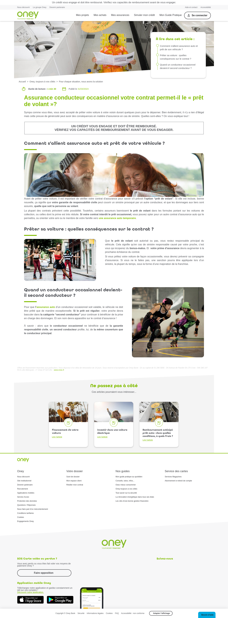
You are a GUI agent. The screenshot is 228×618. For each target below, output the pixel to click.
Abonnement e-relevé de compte (178, 481)
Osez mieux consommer (126, 485)
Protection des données (27, 501)
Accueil (22, 81)
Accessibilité (206, 7)
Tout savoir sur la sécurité (126, 493)
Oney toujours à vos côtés (126, 489)
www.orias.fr (59, 370)
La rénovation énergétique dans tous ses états (135, 497)
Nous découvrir (23, 7)
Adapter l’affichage (161, 613)
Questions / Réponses (26, 505)
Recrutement (22, 489)
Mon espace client (74, 481)
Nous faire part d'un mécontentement (32, 509)
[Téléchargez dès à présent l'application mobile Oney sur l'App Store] (30, 600)
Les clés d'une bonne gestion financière (132, 501)
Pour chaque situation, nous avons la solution (81, 81)
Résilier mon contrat (74, 485)
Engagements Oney (25, 521)
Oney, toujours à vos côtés (42, 81)
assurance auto (46, 307)
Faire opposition (43, 573)
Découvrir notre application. (30, 592)
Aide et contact (191, 7)
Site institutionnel (24, 481)
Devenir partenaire (57, 7)
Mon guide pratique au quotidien (129, 477)
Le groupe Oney (39, 7)
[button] (207, 615)
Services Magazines (173, 477)
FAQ (117, 613)
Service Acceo (23, 497)
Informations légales (95, 613)
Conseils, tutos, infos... (125, 481)
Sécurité (81, 613)
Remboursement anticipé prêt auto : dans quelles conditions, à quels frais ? (158, 434)
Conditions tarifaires (25, 513)
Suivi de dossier (73, 477)
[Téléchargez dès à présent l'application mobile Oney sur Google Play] (60, 600)
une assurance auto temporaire (117, 218)
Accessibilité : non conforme (132, 613)
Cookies (20, 517)
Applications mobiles (25, 493)
